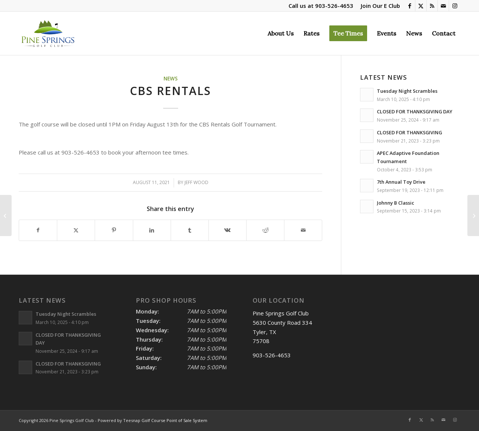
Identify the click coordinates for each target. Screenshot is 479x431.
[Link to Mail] (443, 5)
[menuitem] (378, 5)
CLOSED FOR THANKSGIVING (409, 132)
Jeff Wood (196, 182)
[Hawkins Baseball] (6, 215)
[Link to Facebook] (409, 5)
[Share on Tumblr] (189, 230)
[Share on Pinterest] (113, 230)
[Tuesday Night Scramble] (473, 215)
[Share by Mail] (303, 230)
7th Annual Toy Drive (401, 181)
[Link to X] (420, 5)
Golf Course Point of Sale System (174, 420)
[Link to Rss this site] (432, 5)
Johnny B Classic (395, 202)
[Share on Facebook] (38, 230)
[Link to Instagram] (454, 5)
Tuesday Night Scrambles (407, 91)
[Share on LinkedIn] (152, 230)
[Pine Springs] (48, 33)
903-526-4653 (334, 5)
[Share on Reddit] (265, 230)
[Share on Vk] (227, 230)
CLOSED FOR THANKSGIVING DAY (414, 111)
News (171, 78)
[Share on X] (76, 230)
